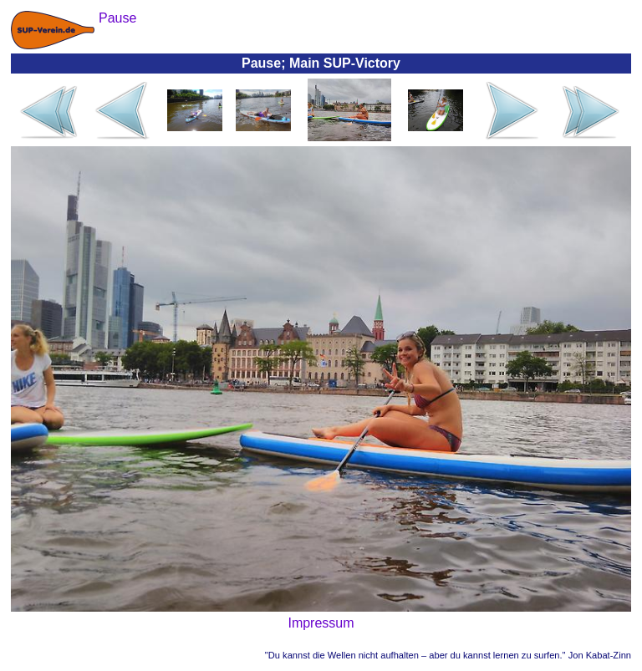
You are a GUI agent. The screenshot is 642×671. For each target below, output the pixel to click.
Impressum (321, 623)
